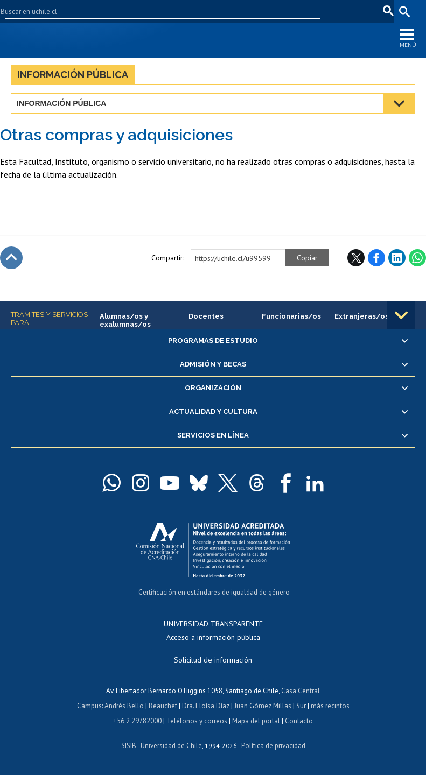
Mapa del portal (256, 720)
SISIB (128, 745)
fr (369, 11)
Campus (89, 705)
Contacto (299, 720)
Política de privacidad (273, 745)
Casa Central (300, 690)
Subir (11, 257)
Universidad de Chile (171, 745)
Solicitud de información (213, 660)
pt (385, 11)
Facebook (376, 258)
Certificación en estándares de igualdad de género (214, 592)
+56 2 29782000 (137, 720)
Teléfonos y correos (196, 720)
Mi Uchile (292, 11)
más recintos (330, 705)
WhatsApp (417, 257)
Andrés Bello (124, 705)
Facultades (198, 11)
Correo (327, 11)
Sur (301, 705)
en (353, 11)
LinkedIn (397, 258)
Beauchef (163, 705)
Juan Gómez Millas (262, 705)
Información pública (72, 74)
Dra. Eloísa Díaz (205, 705)
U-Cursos (254, 11)
